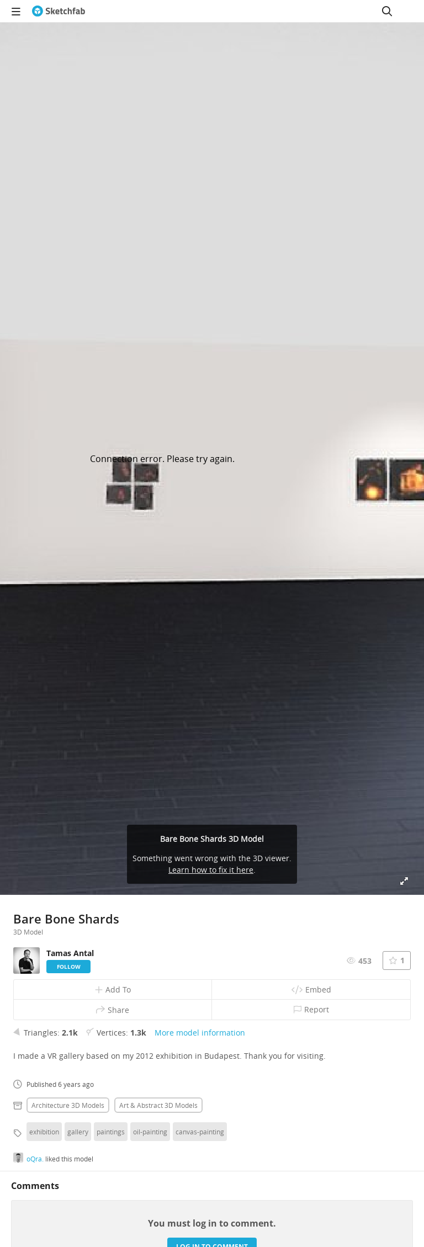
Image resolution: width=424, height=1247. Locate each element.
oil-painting (150, 1131)
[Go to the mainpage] (58, 11)
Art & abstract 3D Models (158, 1105)
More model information (200, 1032)
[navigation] (16, 11)
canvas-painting (200, 1131)
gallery (77, 1131)
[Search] (387, 11)
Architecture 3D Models (67, 1105)
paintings (111, 1131)
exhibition (44, 1131)
